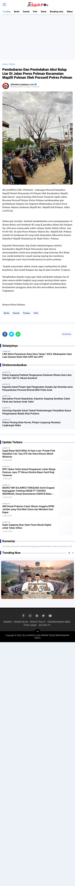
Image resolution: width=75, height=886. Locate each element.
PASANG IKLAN (21, 622)
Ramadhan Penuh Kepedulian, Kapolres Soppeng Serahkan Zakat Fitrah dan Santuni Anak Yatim (36, 400)
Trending (6, 11)
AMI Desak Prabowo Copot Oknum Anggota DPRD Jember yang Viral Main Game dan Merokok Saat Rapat (28, 509)
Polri (35, 11)
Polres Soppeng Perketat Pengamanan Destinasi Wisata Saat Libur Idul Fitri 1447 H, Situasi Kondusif (37, 376)
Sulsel (43, 11)
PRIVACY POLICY (38, 622)
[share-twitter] (11, 334)
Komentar (66, 334)
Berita (17, 11)
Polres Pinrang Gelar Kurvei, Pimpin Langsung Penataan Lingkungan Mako (31, 424)
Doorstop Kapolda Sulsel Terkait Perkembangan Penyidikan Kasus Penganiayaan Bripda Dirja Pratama (36, 412)
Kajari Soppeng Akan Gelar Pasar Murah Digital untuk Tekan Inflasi (26, 526)
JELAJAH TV (44, 625)
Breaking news (56, 11)
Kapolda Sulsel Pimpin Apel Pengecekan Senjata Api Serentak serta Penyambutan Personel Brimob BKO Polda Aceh (37, 388)
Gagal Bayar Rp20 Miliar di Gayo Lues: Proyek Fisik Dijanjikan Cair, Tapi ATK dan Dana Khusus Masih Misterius (28, 453)
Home (5, 64)
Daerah (26, 11)
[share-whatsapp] (18, 334)
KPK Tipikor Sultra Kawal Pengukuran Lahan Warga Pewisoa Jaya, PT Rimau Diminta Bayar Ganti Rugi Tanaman (28, 472)
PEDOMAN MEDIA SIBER (59, 622)
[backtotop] (37, 632)
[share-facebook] (4, 334)
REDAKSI (8, 622)
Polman (26, 313)
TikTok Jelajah (29, 625)
